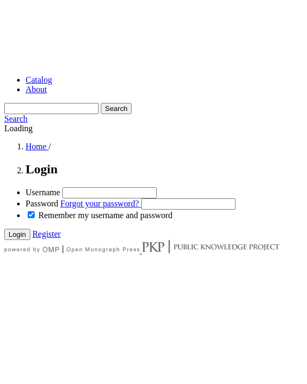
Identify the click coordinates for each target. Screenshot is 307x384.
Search (116, 109)
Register (47, 233)
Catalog (39, 79)
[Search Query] (51, 108)
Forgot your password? (100, 203)
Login (17, 234)
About (36, 89)
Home (37, 146)
